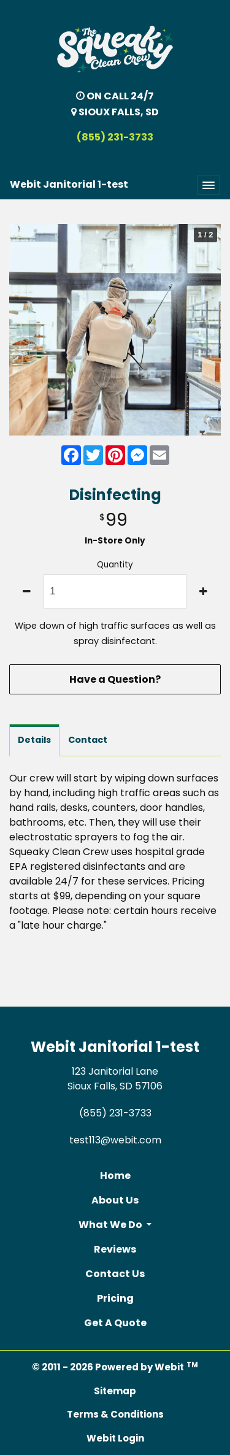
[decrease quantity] (26, 591)
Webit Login (115, 1438)
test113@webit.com (115, 1140)
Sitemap (115, 1390)
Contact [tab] (87, 740)
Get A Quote (115, 1323)
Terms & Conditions (115, 1414)
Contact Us (115, 1274)
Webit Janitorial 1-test (69, 184)
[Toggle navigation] (208, 185)
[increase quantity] (203, 591)
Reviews (115, 1249)
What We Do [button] (111, 1225)
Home (115, 1176)
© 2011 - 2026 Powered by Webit (114, 1367)
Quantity (115, 564)
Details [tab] (34, 740)
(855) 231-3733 (115, 137)
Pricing (115, 1298)
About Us (115, 1200)
